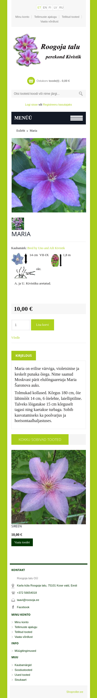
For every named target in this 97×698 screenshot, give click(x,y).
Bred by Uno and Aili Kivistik (46, 248)
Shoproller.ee (74, 691)
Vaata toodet (22, 542)
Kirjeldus (24, 355)
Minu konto (22, 16)
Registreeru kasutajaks (57, 104)
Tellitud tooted (70, 16)
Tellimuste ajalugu (45, 16)
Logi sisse (31, 104)
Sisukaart (21, 679)
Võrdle (15, 337)
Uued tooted (22, 674)
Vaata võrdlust (49, 21)
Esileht (21, 130)
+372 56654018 (27, 592)
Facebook (23, 607)
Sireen (16, 526)
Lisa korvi (42, 325)
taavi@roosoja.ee (28, 599)
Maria (33, 130)
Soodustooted (23, 669)
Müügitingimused (25, 650)
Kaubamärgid (23, 665)
